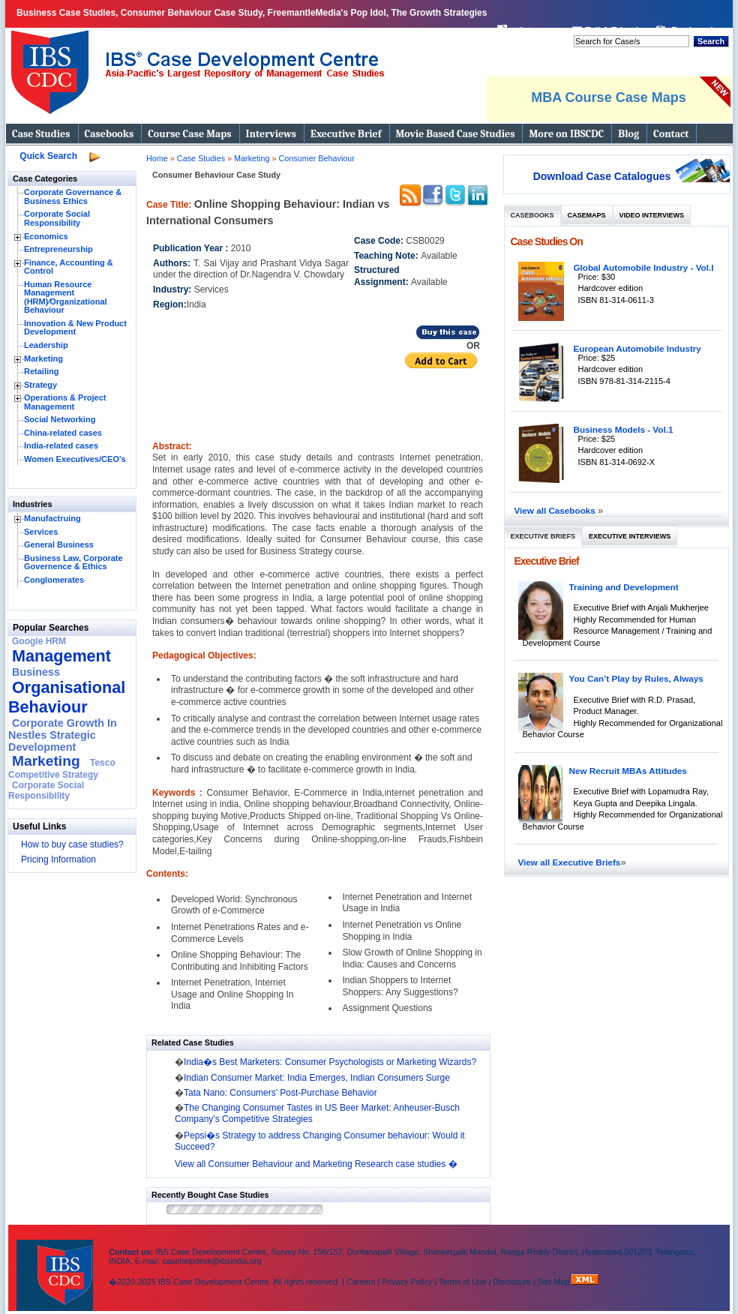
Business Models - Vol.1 (624, 429)
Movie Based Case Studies (455, 134)
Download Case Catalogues (602, 176)
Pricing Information (58, 859)
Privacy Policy (407, 1281)
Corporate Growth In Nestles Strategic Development (62, 735)
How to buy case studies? (72, 844)
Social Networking (59, 419)
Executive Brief (345, 134)
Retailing (41, 371)
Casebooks (109, 134)
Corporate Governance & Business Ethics (73, 197)
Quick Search (48, 156)
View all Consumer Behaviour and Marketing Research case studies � (316, 1164)
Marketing (43, 358)
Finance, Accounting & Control (68, 267)
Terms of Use (463, 1281)
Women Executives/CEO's (75, 459)
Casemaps (587, 215)
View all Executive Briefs (569, 862)
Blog (628, 134)
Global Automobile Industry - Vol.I (644, 267)
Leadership (46, 345)
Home (157, 158)
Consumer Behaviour (316, 158)
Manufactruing (52, 518)
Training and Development (624, 587)
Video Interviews (652, 215)
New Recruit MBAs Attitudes (628, 771)
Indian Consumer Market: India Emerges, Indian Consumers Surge (317, 1077)
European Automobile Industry (637, 348)
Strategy (40, 384)
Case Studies (41, 134)
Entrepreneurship (58, 249)
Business (36, 672)
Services (41, 531)
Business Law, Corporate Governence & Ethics (73, 563)
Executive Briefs (543, 536)
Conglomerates (54, 579)
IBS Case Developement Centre (56, 1266)
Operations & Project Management (65, 402)
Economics (46, 236)
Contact (670, 134)
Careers (360, 1281)
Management (61, 655)
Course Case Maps (189, 134)
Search (711, 41)
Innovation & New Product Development (75, 328)
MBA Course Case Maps (608, 97)
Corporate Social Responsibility (57, 218)
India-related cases (61, 445)
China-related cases (63, 432)
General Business (59, 544)
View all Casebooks (556, 510)
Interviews (271, 134)
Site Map (555, 1281)
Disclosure (511, 1281)
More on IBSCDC (566, 134)
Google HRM (39, 641)
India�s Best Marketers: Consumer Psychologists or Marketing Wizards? (330, 1062)
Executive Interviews (629, 536)
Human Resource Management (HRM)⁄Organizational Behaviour (65, 297)
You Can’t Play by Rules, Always (636, 678)
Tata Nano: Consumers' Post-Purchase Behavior (280, 1093)
